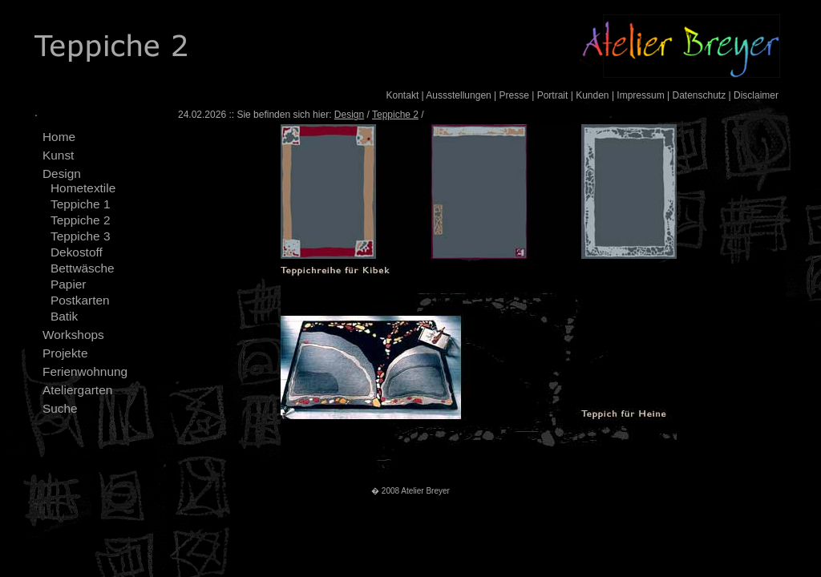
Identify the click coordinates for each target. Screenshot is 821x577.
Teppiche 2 (80, 220)
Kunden (592, 95)
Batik (64, 316)
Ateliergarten (77, 390)
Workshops (73, 334)
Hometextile (83, 188)
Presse (514, 95)
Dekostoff (77, 252)
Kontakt (402, 95)
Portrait (552, 95)
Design (61, 173)
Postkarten (80, 300)
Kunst (58, 155)
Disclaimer (756, 95)
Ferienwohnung (84, 371)
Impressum (640, 95)
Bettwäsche (83, 268)
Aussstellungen (458, 95)
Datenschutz (699, 95)
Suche (60, 408)
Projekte (64, 353)
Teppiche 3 (80, 236)
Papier (69, 284)
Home (58, 136)
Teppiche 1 (80, 204)
